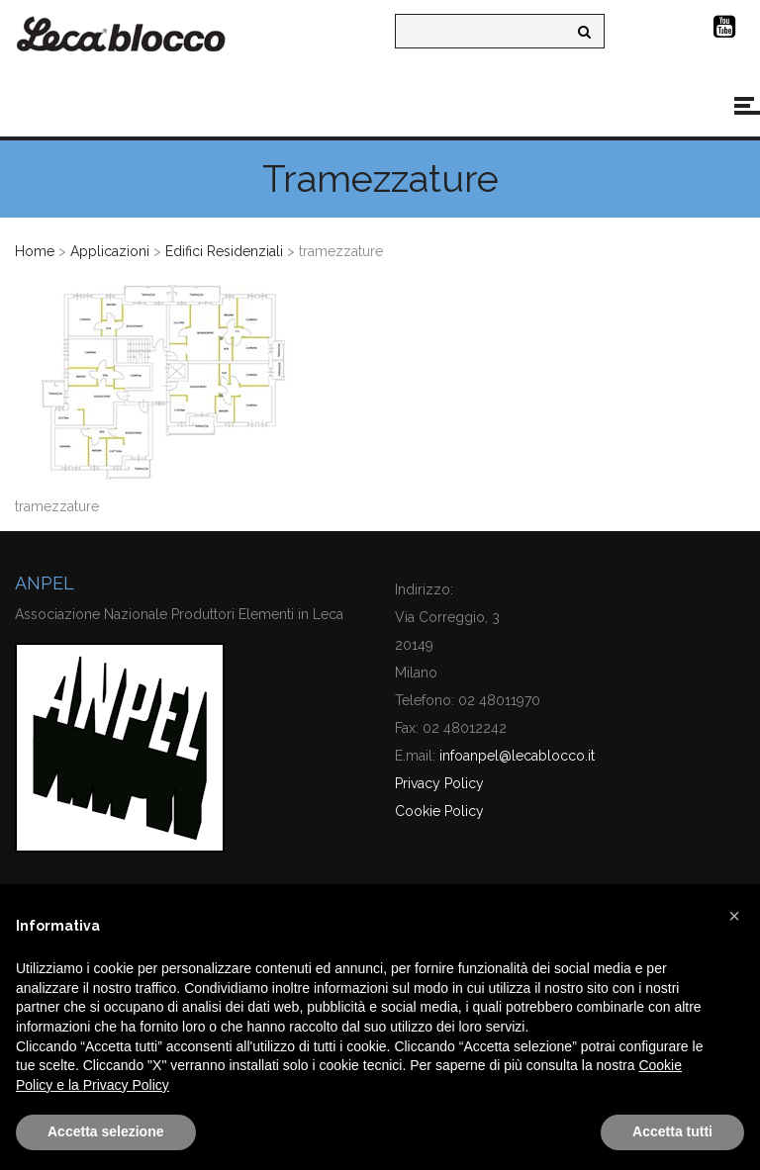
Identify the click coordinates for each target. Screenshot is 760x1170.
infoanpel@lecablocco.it (517, 756)
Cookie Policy (439, 811)
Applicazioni (109, 251)
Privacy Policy (439, 783)
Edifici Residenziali (224, 251)
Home (34, 251)
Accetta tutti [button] (672, 1131)
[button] (734, 916)
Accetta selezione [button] (106, 1131)
